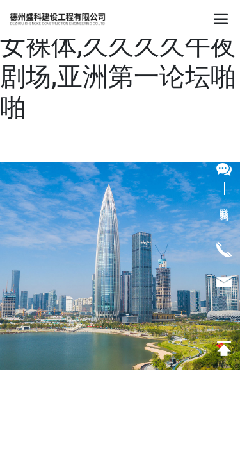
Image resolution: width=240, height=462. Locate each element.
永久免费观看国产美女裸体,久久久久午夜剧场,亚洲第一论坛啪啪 (118, 61)
